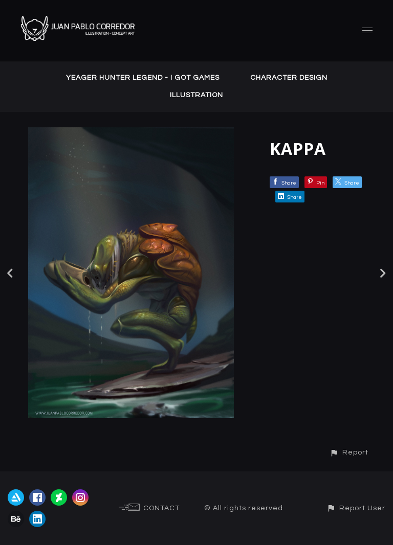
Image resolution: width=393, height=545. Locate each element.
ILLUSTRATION (196, 95)
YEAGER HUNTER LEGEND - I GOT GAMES (143, 77)
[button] (349, 452)
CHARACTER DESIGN (289, 77)
